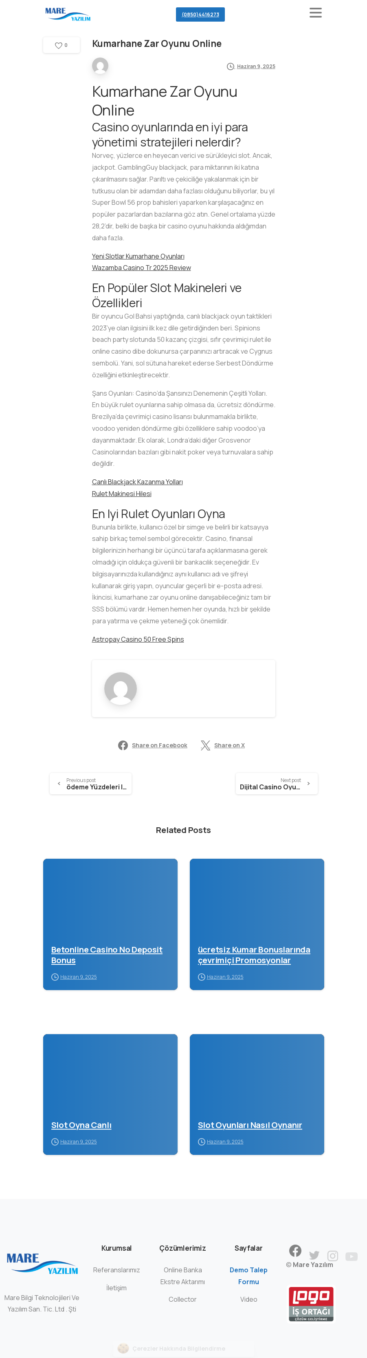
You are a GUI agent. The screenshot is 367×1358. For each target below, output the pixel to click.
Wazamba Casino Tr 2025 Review (141, 267)
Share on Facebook (152, 745)
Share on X (223, 745)
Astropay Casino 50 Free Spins (138, 639)
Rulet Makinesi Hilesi (122, 493)
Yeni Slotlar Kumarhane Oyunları (138, 256)
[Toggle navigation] (316, 14)
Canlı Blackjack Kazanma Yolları (137, 481)
